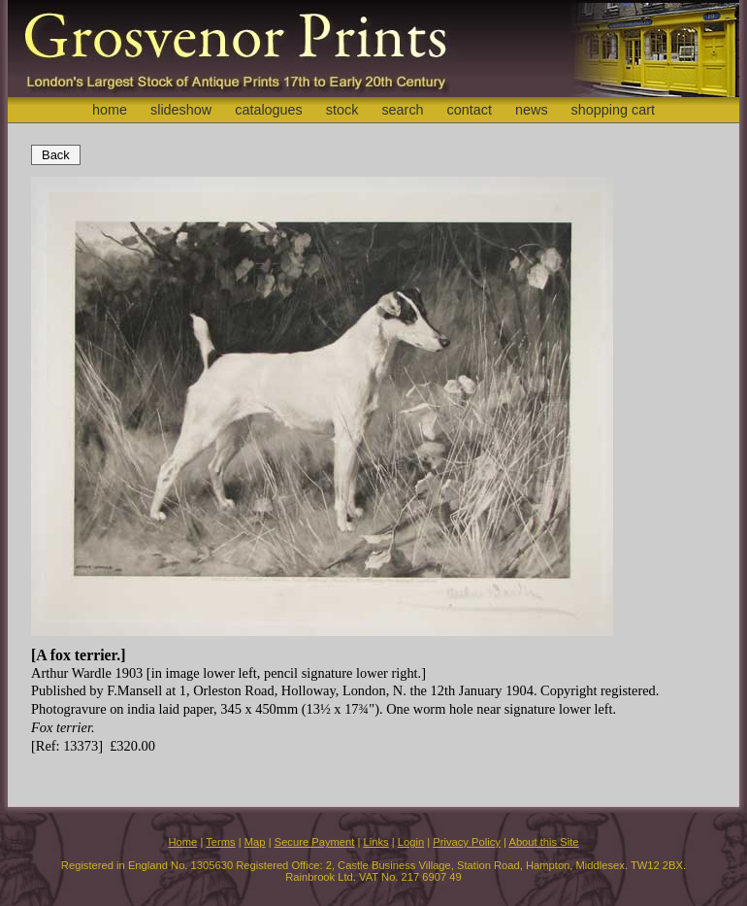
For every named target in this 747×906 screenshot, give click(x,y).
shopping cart (613, 109)
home (109, 109)
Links (376, 842)
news (531, 109)
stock (342, 109)
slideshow (180, 109)
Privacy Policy (467, 842)
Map (255, 842)
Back (56, 155)
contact (469, 109)
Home (182, 842)
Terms (220, 842)
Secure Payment (315, 842)
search (402, 109)
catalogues (269, 109)
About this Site (543, 842)
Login (411, 842)
